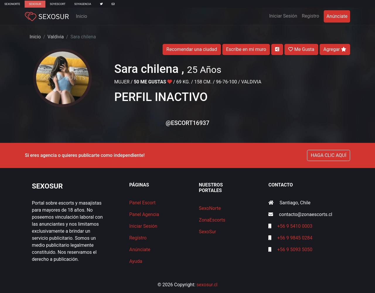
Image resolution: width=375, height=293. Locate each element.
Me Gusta (301, 49)
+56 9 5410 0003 (294, 226)
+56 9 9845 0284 (294, 238)
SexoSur (35, 4)
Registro (310, 16)
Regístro (137, 238)
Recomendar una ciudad (191, 49)
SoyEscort (57, 4)
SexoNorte (12, 4)
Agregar (334, 49)
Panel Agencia (144, 214)
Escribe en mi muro (246, 49)
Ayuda (135, 261)
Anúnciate (336, 16)
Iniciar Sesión (284, 15)
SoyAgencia (82, 4)
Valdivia (55, 37)
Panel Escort (142, 202)
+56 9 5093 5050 (294, 249)
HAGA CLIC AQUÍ (328, 155)
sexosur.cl (207, 284)
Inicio (81, 16)
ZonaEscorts (212, 220)
